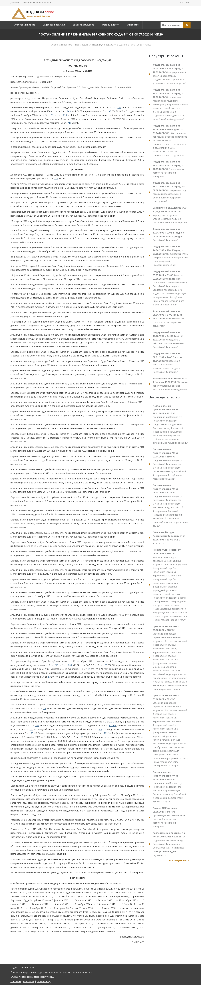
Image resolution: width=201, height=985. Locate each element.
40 (110, 111)
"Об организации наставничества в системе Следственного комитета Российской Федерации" (169, 817)
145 (69, 111)
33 (52, 115)
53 (49, 676)
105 (105, 665)
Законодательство (83, 24)
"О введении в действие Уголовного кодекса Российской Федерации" (169, 339)
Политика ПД (43, 981)
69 (89, 668)
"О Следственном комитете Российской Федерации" (169, 169)
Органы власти (110, 24)
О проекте (133, 24)
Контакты (185, 2)
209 (70, 665)
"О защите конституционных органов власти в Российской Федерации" (170, 384)
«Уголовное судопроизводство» (75, 972)
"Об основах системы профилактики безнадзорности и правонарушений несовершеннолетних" (170, 255)
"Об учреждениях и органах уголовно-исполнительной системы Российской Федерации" (170, 215)
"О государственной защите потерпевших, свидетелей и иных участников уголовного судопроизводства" (170, 74)
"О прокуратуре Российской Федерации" (168, 234)
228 (65, 115)
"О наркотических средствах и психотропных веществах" (168, 318)
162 (119, 107)
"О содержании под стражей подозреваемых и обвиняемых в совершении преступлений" (169, 192)
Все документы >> (180, 860)
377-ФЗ (112, 725)
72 (44, 708)
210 (69, 122)
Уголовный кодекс (24, 24)
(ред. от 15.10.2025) (169, 538)
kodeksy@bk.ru (45, 976)
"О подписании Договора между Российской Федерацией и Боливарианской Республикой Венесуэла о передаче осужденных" (169, 843)
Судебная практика (54, 24)
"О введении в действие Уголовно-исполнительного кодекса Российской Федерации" (167, 362)
